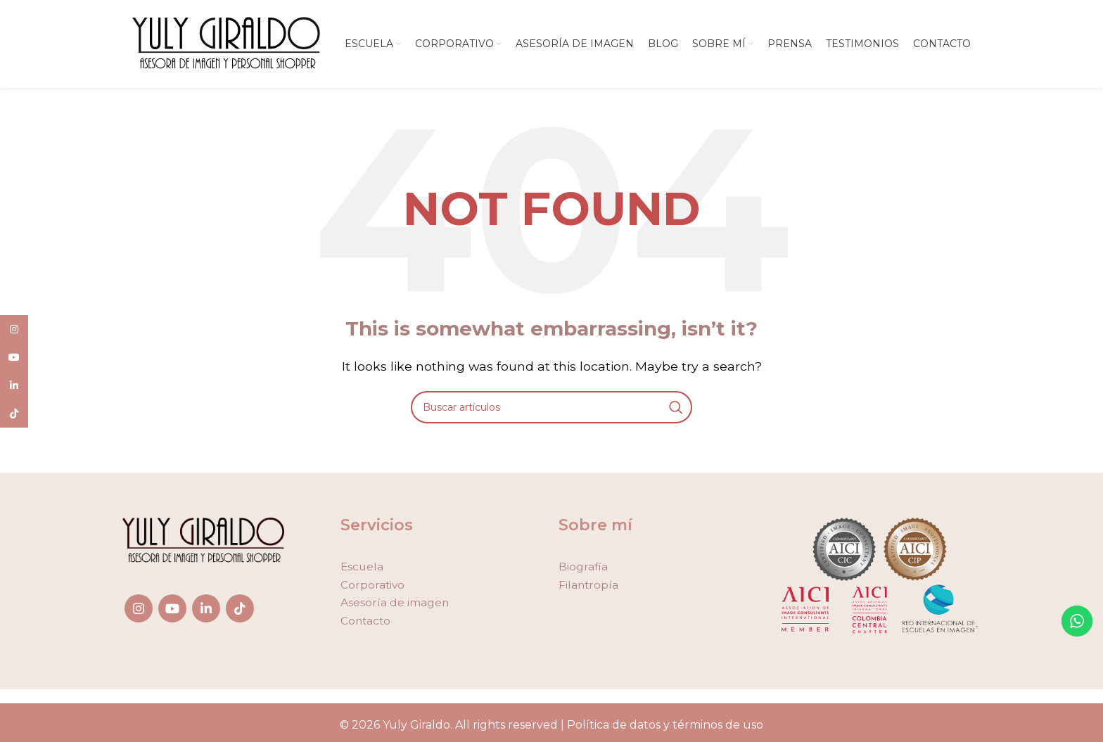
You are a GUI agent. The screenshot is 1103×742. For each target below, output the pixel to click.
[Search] (551, 411)
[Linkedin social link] (206, 612)
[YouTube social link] (172, 612)
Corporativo (373, 588)
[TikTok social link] (240, 612)
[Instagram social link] (139, 612)
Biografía (583, 570)
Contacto (366, 624)
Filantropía (589, 588)
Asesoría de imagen (395, 606)
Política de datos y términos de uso (665, 728)
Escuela (362, 570)
